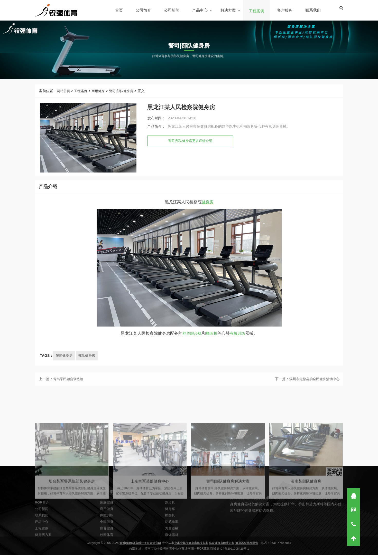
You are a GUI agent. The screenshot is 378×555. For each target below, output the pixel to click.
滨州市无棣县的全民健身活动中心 (312, 388)
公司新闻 (172, 10)
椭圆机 (212, 340)
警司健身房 (65, 363)
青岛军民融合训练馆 (69, 388)
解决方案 (228, 10)
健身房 (207, 209)
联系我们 (313, 10)
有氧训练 (238, 340)
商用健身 (101, 94)
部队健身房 (89, 363)
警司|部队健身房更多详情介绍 (192, 144)
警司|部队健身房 (125, 94)
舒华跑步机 (191, 340)
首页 (119, 10)
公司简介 (144, 10)
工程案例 (257, 11)
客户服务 (285, 10)
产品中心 (200, 10)
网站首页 (64, 94)
